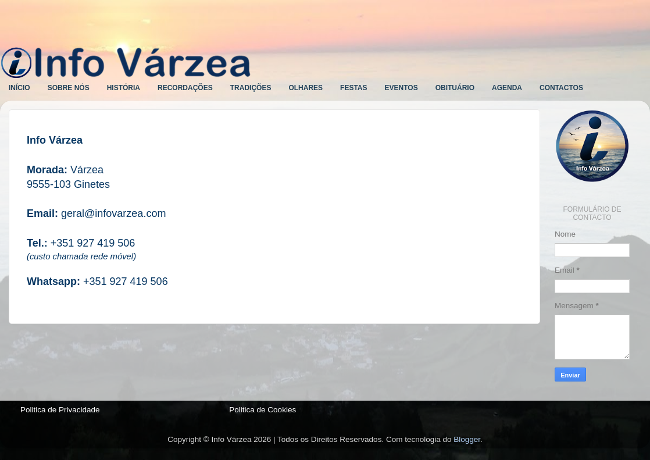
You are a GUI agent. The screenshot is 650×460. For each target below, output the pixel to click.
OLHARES (305, 88)
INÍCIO (19, 88)
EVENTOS (401, 88)
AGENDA (507, 88)
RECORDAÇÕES (185, 88)
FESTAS (353, 88)
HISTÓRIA (123, 88)
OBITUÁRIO (454, 88)
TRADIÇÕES (251, 88)
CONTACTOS (561, 88)
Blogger (466, 439)
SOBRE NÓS (69, 88)
